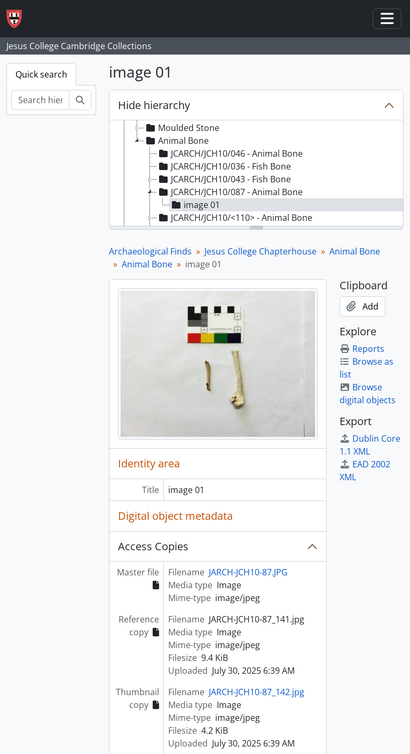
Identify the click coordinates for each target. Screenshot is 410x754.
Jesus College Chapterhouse (260, 251)
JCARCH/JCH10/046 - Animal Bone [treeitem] (230, 153)
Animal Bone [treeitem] (176, 140)
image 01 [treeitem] (195, 204)
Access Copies (153, 546)
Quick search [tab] (41, 74)
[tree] (256, 173)
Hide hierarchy (154, 105)
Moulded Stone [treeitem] (181, 127)
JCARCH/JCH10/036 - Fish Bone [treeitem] (224, 166)
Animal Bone (354, 251)
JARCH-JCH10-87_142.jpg (256, 692)
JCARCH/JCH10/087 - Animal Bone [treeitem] (230, 192)
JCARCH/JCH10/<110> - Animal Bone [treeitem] (234, 217)
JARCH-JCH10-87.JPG (248, 572)
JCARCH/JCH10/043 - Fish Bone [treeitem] (224, 179)
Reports (362, 349)
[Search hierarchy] (40, 100)
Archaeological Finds (150, 251)
